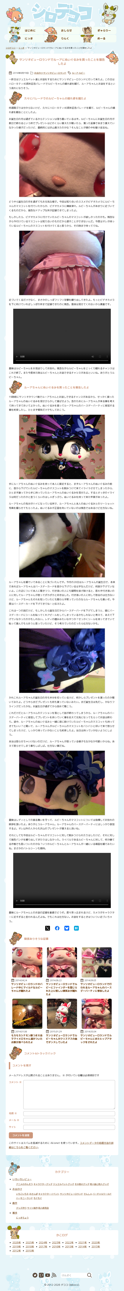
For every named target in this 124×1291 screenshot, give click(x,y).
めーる (101, 38)
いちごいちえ (22, 1194)
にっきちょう (22, 1217)
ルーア (75, 73)
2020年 (96, 1242)
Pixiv (41, 1275)
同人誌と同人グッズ (99, 1184)
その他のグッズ (82, 1184)
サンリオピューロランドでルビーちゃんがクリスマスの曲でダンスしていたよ (61, 1039)
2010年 (30, 1250)
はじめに (30, 30)
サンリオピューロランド (54, 73)
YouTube (47, 1275)
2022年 (69, 1242)
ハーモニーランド (24, 1198)
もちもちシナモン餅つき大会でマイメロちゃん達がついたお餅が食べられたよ (26, 1039)
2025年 (30, 1242)
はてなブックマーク (76, 928)
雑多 (14, 1212)
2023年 (56, 1242)
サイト (12, 1127)
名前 (13, 1113)
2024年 (43, 1242)
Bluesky (66, 928)
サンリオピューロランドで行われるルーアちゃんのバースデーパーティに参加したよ (96, 987)
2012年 (16, 1250)
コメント (15, 1082)
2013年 (96, 1246)
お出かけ (38, 73)
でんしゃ (88, 1194)
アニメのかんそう (24, 1184)
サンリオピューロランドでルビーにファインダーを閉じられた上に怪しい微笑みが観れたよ (61, 989)
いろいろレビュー (22, 1179)
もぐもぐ (37, 1198)
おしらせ (66, 30)
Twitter (47, 928)
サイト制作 (32, 1208)
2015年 (69, 1246)
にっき (29, 38)
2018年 (30, 1246)
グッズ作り (21, 1208)
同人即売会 (43, 1208)
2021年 (82, 1242)
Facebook (57, 928)
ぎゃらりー (104, 30)
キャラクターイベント (48, 1194)
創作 (14, 1203)
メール (14, 1120)
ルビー (82, 73)
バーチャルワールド (102, 1194)
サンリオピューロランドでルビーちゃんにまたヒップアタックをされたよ (96, 1039)
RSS (53, 1275)
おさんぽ (33, 1194)
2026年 (16, 1242)
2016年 (56, 1246)
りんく (65, 38)
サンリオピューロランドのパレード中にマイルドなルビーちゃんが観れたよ (26, 987)
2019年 (16, 1246)
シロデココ (10, 48)
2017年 (43, 1246)
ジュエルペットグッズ (63, 1184)
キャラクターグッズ (42, 1184)
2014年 (82, 1246)
